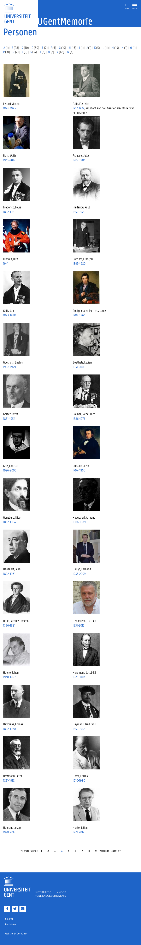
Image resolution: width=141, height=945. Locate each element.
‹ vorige (34, 851)
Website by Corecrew (16, 933)
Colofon (9, 919)
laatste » (116, 851)
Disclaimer (10, 924)
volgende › (105, 851)
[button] (134, 6)
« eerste (24, 851)
